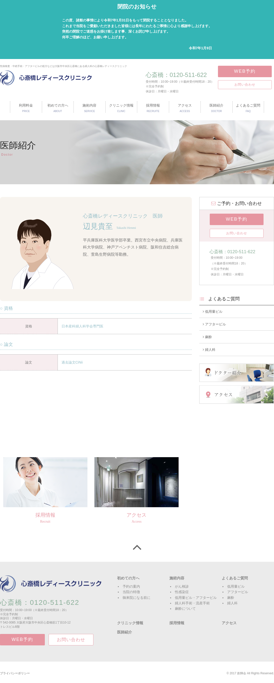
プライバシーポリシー (15, 673)
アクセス (229, 623)
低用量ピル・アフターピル (196, 598)
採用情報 (176, 623)
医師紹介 (124, 632)
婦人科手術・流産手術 (192, 603)
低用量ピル (212, 311)
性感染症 (182, 592)
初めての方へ (128, 578)
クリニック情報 (130, 623)
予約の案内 (131, 586)
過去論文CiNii (72, 362)
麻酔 (207, 337)
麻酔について (185, 609)
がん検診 (182, 586)
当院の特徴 (131, 592)
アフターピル (214, 324)
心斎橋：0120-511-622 (176, 74)
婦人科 (209, 350)
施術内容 (176, 578)
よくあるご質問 (235, 578)
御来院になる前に (136, 598)
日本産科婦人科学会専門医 (82, 326)
